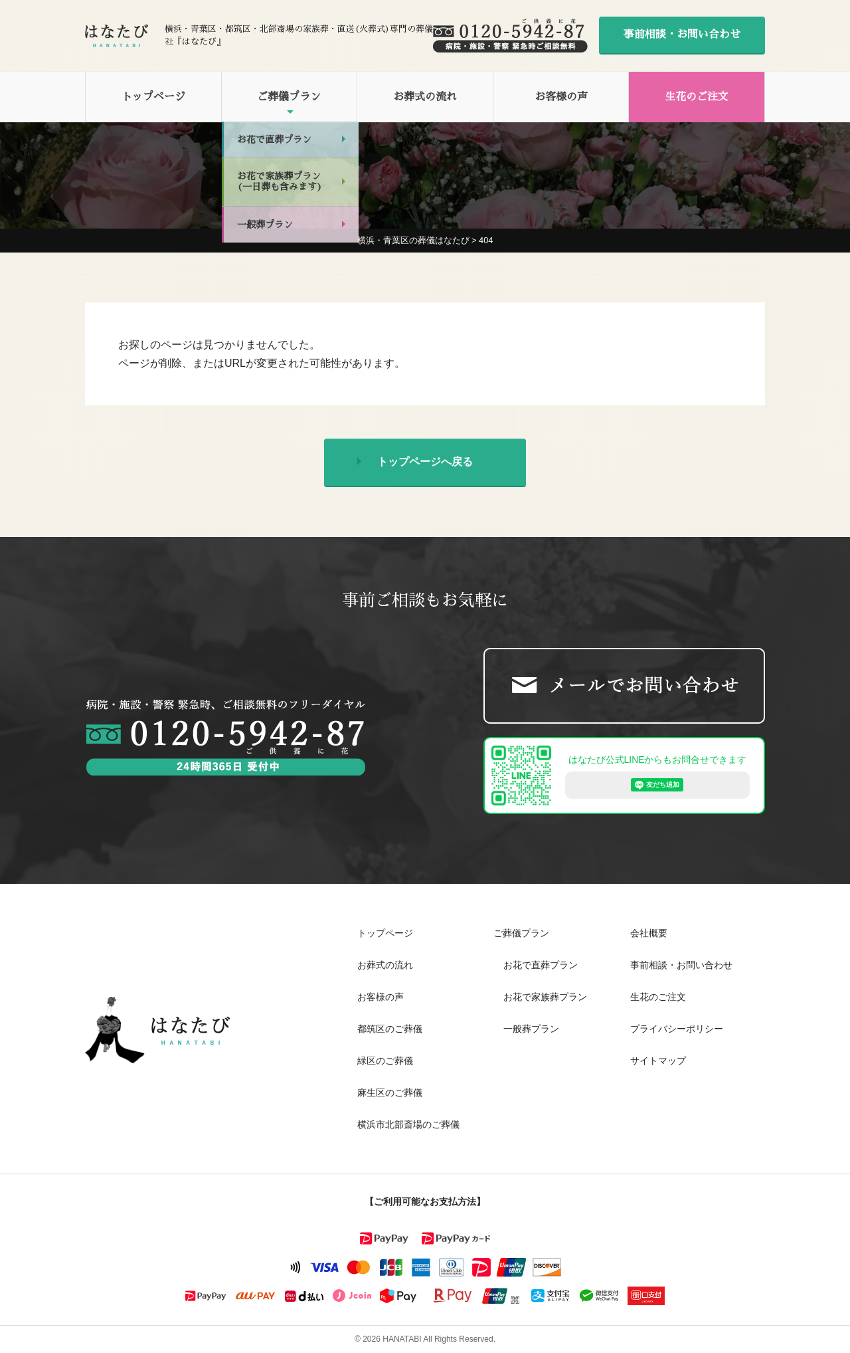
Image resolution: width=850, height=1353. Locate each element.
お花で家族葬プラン (545, 996)
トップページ (153, 97)
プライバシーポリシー (676, 1028)
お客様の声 (561, 97)
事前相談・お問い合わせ (682, 34)
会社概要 (648, 933)
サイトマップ (658, 1060)
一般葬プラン (531, 1028)
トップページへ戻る (425, 464)
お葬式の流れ (425, 97)
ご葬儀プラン (289, 97)
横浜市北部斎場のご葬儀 (408, 1124)
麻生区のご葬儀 (389, 1092)
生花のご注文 (696, 97)
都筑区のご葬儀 (389, 1028)
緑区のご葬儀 (385, 1060)
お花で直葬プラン (540, 965)
